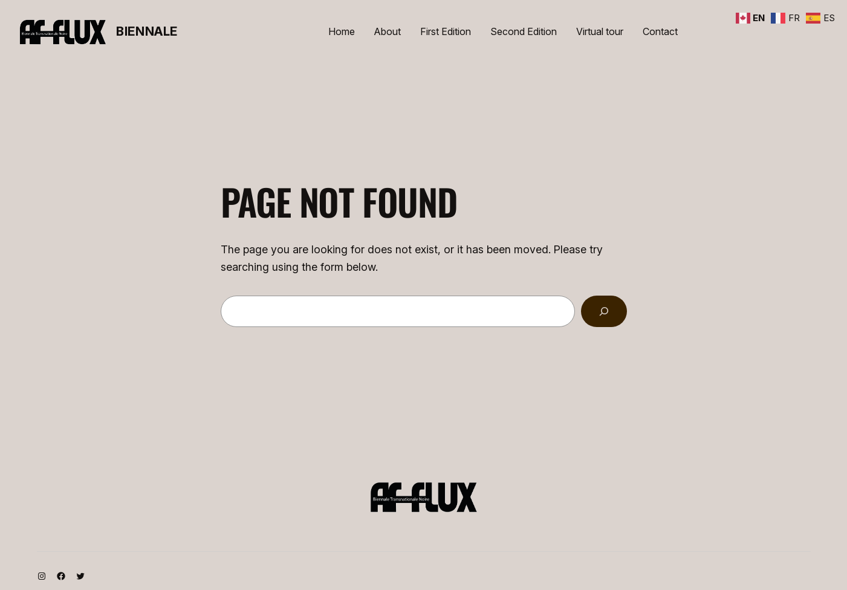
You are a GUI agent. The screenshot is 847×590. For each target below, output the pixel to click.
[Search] (604, 311)
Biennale (147, 31)
